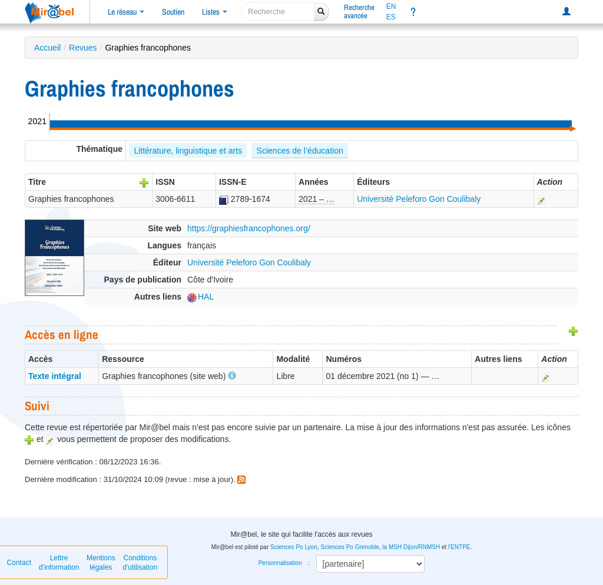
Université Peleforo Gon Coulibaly (419, 199)
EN (391, 6)
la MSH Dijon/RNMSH (411, 547)
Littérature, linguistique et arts (188, 150)
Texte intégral (54, 376)
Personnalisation (280, 563)
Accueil (47, 47)
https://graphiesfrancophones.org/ (248, 228)
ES (391, 17)
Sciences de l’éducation (300, 150)
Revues (83, 47)
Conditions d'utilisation (139, 562)
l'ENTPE (459, 547)
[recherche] (278, 11)
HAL (200, 296)
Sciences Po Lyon (293, 547)
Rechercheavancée (359, 11)
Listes (214, 11)
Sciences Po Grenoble (349, 547)
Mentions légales (101, 562)
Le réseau (126, 11)
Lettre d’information (59, 562)
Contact (19, 563)
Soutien (173, 11)
